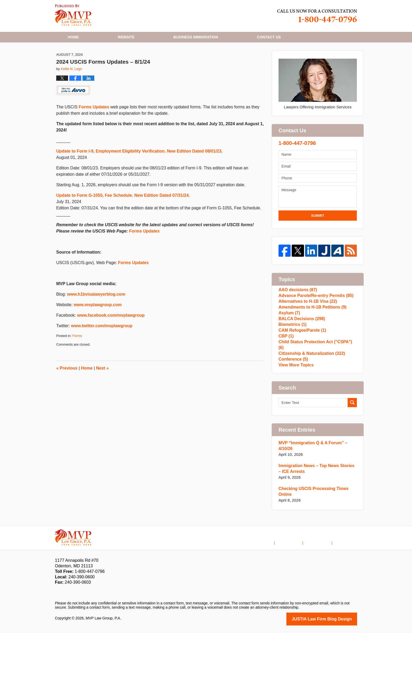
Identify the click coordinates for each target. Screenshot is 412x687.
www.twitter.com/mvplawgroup (101, 352)
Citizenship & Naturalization (310, 401)
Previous (67, 394)
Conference (292, 410)
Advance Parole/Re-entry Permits (314, 326)
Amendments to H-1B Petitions (310, 342)
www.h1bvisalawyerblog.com (96, 320)
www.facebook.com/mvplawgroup (111, 341)
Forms (77, 362)
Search (352, 457)
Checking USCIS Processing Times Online (311, 546)
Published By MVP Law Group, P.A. (317, 16)
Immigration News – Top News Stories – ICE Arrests (316, 523)
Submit (317, 242)
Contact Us (322, 593)
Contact (269, 37)
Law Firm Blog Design (332, 673)
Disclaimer (297, 593)
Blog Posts (348, 593)
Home (73, 37)
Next (102, 394)
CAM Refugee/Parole (301, 376)
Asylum (289, 351)
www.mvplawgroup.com (98, 331)
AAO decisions (297, 317)
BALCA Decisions (300, 359)
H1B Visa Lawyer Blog (73, 15)
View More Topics (295, 418)
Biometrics (292, 368)
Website (126, 37)
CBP (286, 384)
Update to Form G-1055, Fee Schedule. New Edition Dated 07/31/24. (123, 221)
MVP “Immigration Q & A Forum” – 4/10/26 (311, 500)
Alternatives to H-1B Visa (306, 334)
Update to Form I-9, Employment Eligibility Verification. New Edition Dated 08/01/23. (139, 177)
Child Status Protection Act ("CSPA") (316, 393)
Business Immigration (195, 37)
